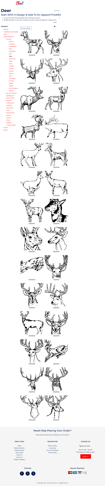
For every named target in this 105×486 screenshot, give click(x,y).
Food (8, 110)
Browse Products (19, 448)
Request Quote (19, 450)
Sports (6, 130)
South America (13, 88)
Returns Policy (52, 446)
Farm (10, 64)
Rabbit (11, 83)
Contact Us (19, 457)
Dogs (10, 61)
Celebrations (10, 103)
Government (10, 113)
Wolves (11, 91)
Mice (10, 76)
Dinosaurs (12, 59)
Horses (11, 68)
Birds (10, 49)
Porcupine (12, 78)
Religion (8, 122)
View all (6, 29)
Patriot (8, 118)
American (12, 44)
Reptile (11, 86)
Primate (11, 81)
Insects (11, 71)
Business (9, 100)
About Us (19, 455)
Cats (10, 54)
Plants (8, 120)
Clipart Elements (9, 36)
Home (19, 446)
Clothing (9, 105)
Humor (8, 115)
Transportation (11, 125)
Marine (11, 73)
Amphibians (12, 46)
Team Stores (19, 453)
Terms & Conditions (52, 450)
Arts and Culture (11, 93)
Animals (8, 39)
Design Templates (19, 459)
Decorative (9, 108)
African (11, 41)
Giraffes (11, 66)
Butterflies (12, 51)
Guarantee (52, 448)
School (6, 127)
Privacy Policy (52, 453)
